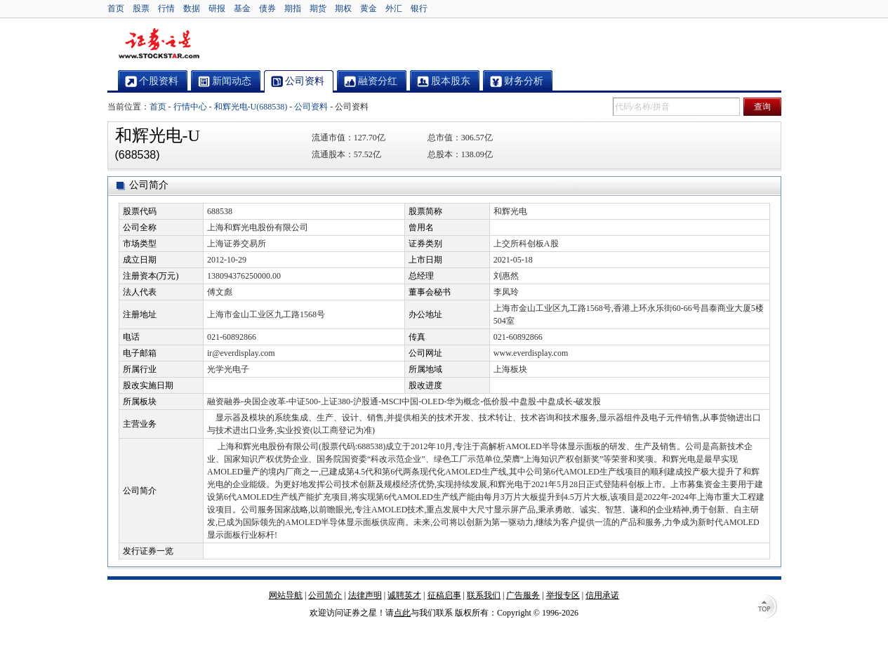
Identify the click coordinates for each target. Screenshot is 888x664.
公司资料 (311, 107)
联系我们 (484, 595)
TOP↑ (767, 608)
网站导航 (286, 595)
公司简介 (325, 595)
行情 (166, 8)
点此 (402, 613)
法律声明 (365, 595)
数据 (191, 8)
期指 (292, 8)
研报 (216, 8)
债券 (267, 8)
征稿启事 (444, 595)
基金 (242, 8)
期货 (318, 8)
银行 (419, 8)
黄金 (368, 8)
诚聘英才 (404, 595)
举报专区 (563, 595)
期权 (343, 8)
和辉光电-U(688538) (251, 107)
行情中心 (190, 107)
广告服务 (523, 595)
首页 (115, 8)
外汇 (393, 8)
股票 (141, 8)
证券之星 (158, 44)
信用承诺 (602, 595)
